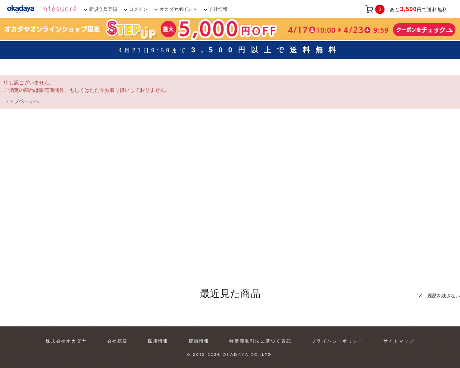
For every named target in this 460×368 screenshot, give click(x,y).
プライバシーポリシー (337, 341)
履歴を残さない (443, 295)
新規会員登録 (103, 9)
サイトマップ (398, 341)
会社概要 (117, 341)
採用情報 (158, 341)
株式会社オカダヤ (66, 341)
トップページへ (21, 101)
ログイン (138, 9)
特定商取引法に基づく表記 (260, 341)
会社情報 (218, 9)
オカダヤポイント (178, 9)
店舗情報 (199, 341)
